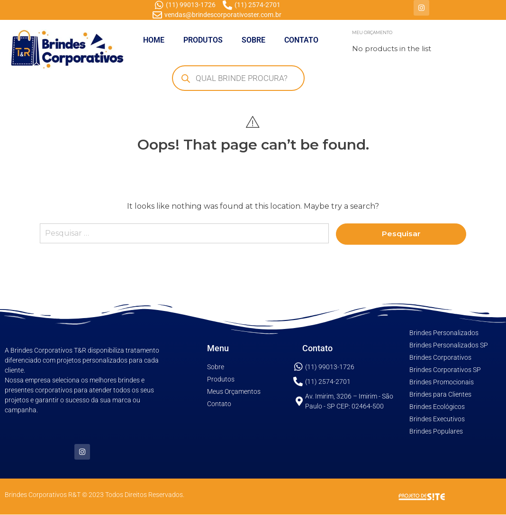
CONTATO (301, 40)
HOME (153, 40)
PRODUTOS (203, 40)
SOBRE (253, 40)
